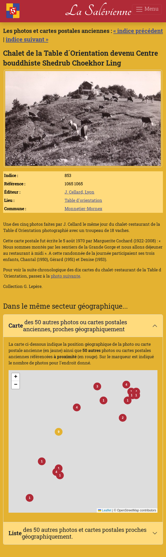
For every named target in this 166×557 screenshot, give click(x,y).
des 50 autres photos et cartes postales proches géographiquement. (78, 533)
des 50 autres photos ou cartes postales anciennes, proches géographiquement (68, 325)
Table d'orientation (83, 200)
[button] (59, 432)
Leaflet (104, 510)
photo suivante (65, 276)
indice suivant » (27, 39)
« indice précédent (138, 30)
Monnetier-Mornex (83, 208)
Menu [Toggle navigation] (146, 9)
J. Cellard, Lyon (79, 192)
